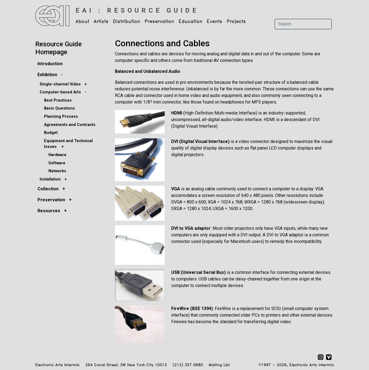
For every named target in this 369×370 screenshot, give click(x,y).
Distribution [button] (126, 21)
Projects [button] (236, 21)
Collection (48, 188)
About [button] (82, 21)
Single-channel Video (60, 84)
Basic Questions (59, 108)
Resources (48, 210)
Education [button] (190, 21)
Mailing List (219, 365)
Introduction (50, 63)
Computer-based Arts (60, 92)
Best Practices (58, 100)
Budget (51, 132)
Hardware (57, 155)
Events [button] (214, 21)
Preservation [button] (159, 21)
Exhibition (47, 74)
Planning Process (61, 116)
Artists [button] (101, 21)
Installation (50, 179)
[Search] (303, 24)
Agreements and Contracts (69, 124)
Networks (57, 171)
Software (56, 163)
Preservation (51, 199)
